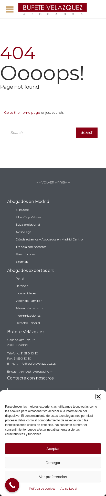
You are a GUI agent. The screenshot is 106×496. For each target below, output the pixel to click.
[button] (98, 396)
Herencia (22, 286)
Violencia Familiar (29, 301)
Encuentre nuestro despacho (28, 371)
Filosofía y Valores (28, 217)
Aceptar (53, 448)
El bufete (22, 210)
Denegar (53, 462)
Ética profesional (28, 224)
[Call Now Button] (12, 485)
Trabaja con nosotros (31, 247)
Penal (20, 278)
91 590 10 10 (29, 353)
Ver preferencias (53, 477)
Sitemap (22, 261)
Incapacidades (26, 293)
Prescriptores (25, 254)
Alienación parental (30, 308)
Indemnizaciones (28, 315)
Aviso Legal (68, 488)
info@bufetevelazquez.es (37, 363)
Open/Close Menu (9, 9)
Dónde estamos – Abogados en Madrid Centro (49, 239)
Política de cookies (42, 488)
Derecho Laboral (28, 323)
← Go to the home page (20, 112)
